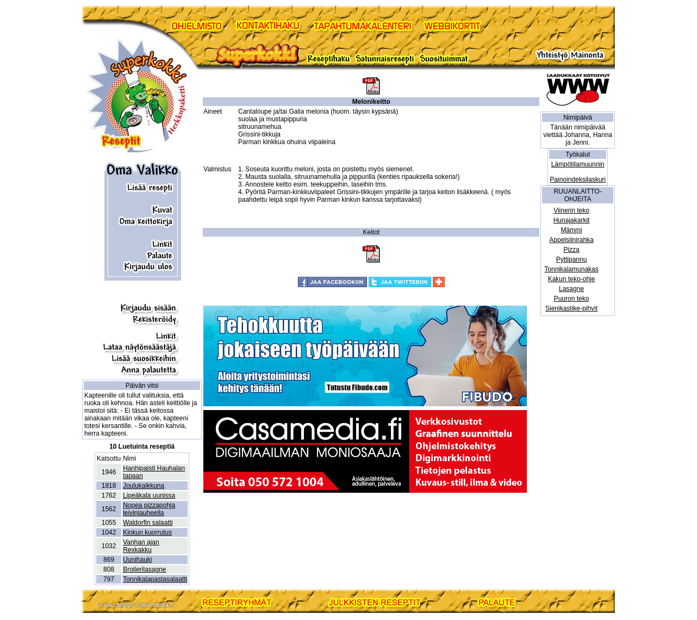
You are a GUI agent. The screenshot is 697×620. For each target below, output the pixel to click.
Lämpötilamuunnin (578, 164)
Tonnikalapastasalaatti (155, 579)
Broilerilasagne (144, 569)
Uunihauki (137, 559)
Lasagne (571, 289)
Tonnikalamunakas (571, 269)
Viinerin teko (571, 210)
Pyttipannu (571, 259)
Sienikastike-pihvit (571, 308)
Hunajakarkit (571, 220)
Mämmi (571, 230)
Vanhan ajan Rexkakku (141, 546)
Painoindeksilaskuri (578, 179)
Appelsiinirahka (571, 240)
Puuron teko (571, 298)
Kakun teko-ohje (571, 279)
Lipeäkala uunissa (149, 495)
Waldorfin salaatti (148, 522)
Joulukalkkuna (143, 485)
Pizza (571, 249)
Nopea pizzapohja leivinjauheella (149, 509)
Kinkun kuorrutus (147, 532)
